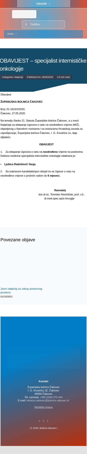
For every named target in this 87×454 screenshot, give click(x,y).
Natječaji (18, 77)
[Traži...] (26, 24)
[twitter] (43, 421)
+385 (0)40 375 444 (51, 397)
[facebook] (39, 421)
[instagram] (47, 421)
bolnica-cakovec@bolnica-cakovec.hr (47, 400)
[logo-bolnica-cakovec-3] (16, 212)
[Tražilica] (43, 24)
